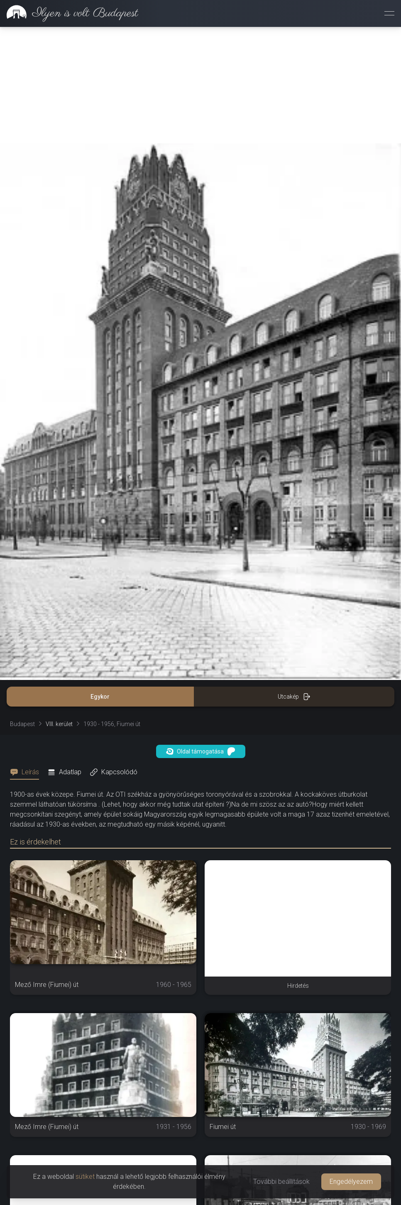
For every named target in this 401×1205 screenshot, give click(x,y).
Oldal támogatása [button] (200, 751)
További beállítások (281, 1181)
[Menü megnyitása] (389, 13)
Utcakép (294, 696)
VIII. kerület (59, 724)
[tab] (27, 772)
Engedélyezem (351, 1181)
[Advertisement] (200, 85)
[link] (69, 13)
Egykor (100, 696)
